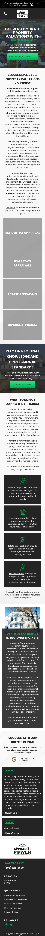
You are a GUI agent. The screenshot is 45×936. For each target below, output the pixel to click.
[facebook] (6, 925)
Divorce (12, 518)
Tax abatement (16, 573)
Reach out (10, 207)
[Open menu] (39, 14)
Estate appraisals (16, 546)
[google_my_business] (11, 925)
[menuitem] (22, 895)
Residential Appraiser (25, 118)
